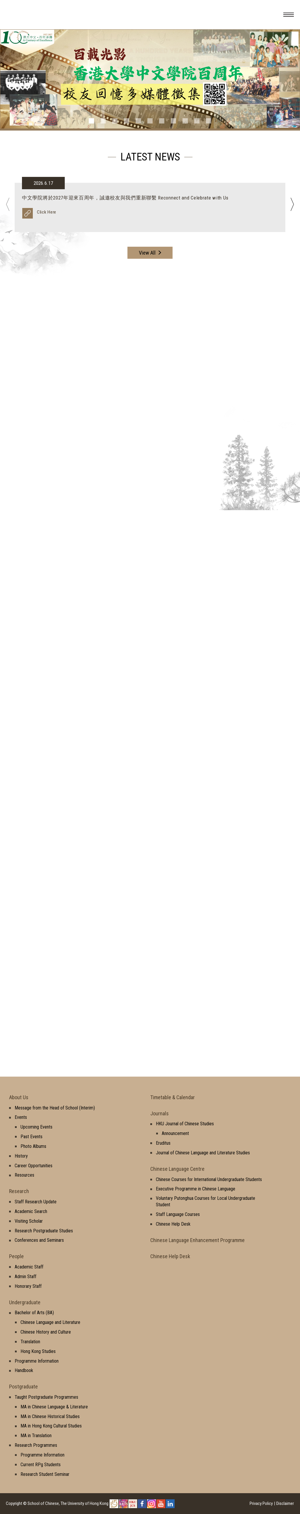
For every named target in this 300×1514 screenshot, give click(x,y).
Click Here (46, 212)
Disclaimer (285, 1503)
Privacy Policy (261, 1503)
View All (147, 253)
